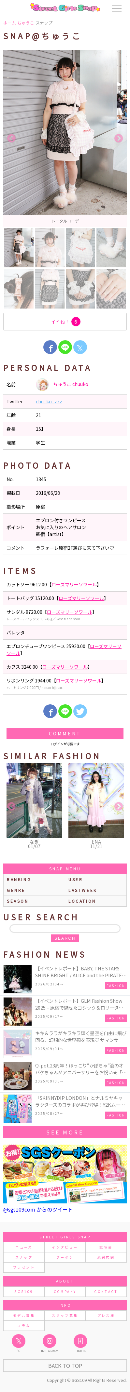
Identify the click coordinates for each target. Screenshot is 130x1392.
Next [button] (118, 138)
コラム (23, 1325)
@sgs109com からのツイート (38, 1209)
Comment (65, 733)
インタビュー (65, 1247)
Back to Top (65, 1365)
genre (16, 890)
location (82, 901)
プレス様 (106, 1315)
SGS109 (23, 1291)
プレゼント (24, 1267)
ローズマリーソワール (74, 584)
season (18, 901)
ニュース (23, 1247)
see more (64, 1132)
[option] (65, 138)
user (75, 879)
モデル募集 (24, 1315)
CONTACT (106, 1291)
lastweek (82, 890)
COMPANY (65, 1291)
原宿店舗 (106, 1257)
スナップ (24, 1257)
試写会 (105, 1247)
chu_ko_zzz (49, 401)
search (64, 938)
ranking (19, 879)
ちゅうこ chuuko (62, 384)
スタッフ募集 (65, 1315)
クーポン (65, 1257)
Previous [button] (11, 138)
